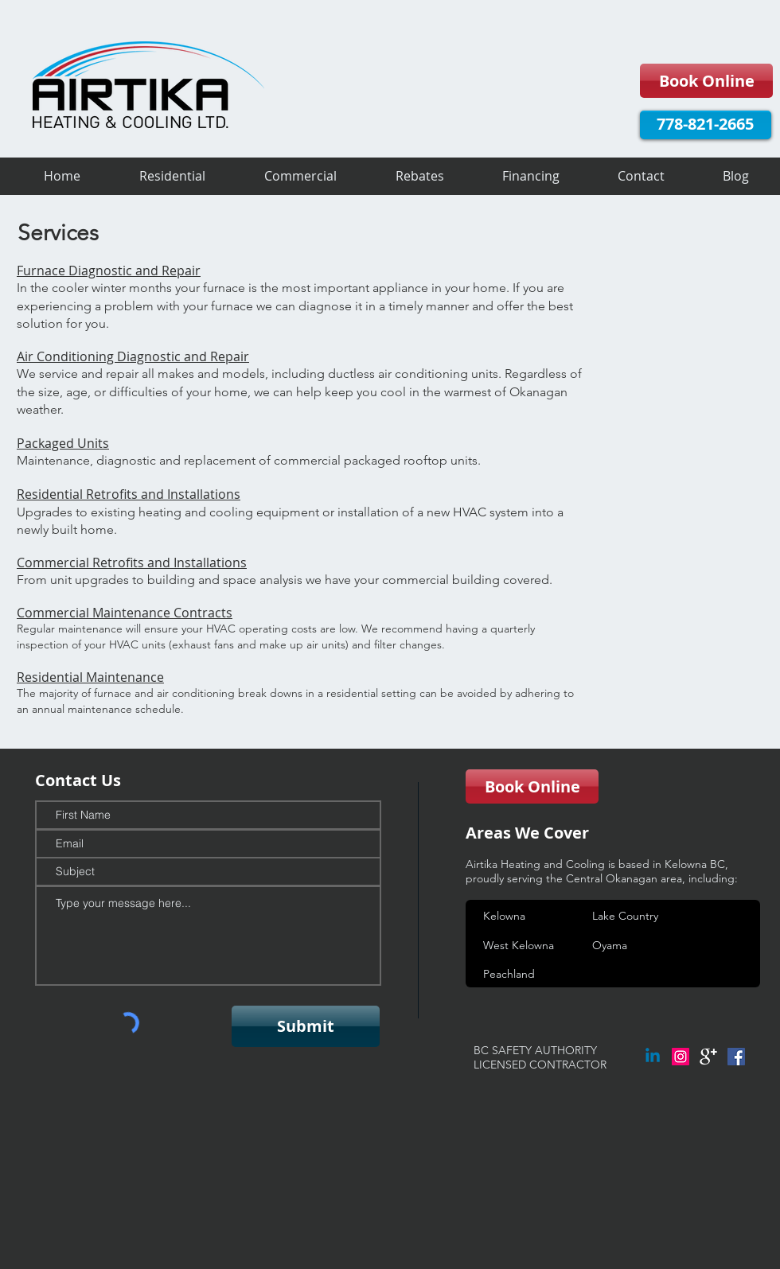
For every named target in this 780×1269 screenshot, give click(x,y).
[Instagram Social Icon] (680, 1056)
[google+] (708, 1056)
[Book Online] (706, 81)
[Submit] (306, 1026)
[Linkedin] (652, 1056)
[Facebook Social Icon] (736, 1056)
